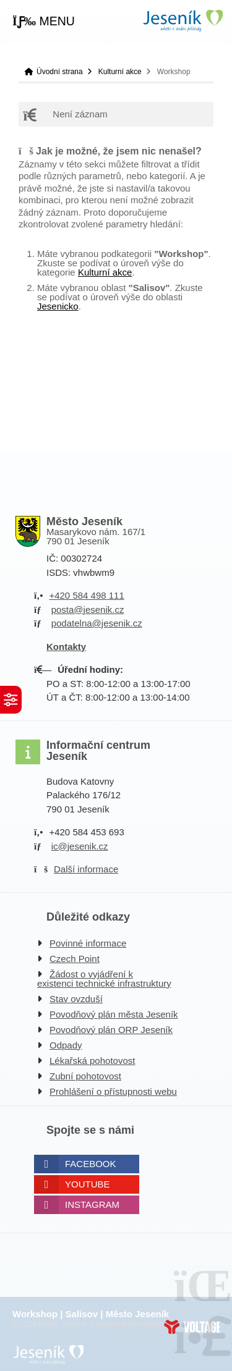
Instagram (92, 1204)
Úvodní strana (182, 20)
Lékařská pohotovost (92, 1060)
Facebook (90, 1163)
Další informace (86, 869)
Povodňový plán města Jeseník (113, 1014)
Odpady (65, 1045)
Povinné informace (87, 943)
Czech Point (74, 958)
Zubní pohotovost (85, 1076)
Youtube (87, 1184)
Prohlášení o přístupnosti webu (113, 1091)
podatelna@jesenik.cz (96, 623)
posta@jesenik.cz (87, 609)
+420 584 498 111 (86, 595)
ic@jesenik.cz (79, 846)
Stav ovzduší (76, 998)
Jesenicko (58, 306)
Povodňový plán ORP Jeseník (111, 1029)
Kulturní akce (120, 71)
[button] (43, 21)
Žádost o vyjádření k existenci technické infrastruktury (104, 979)
